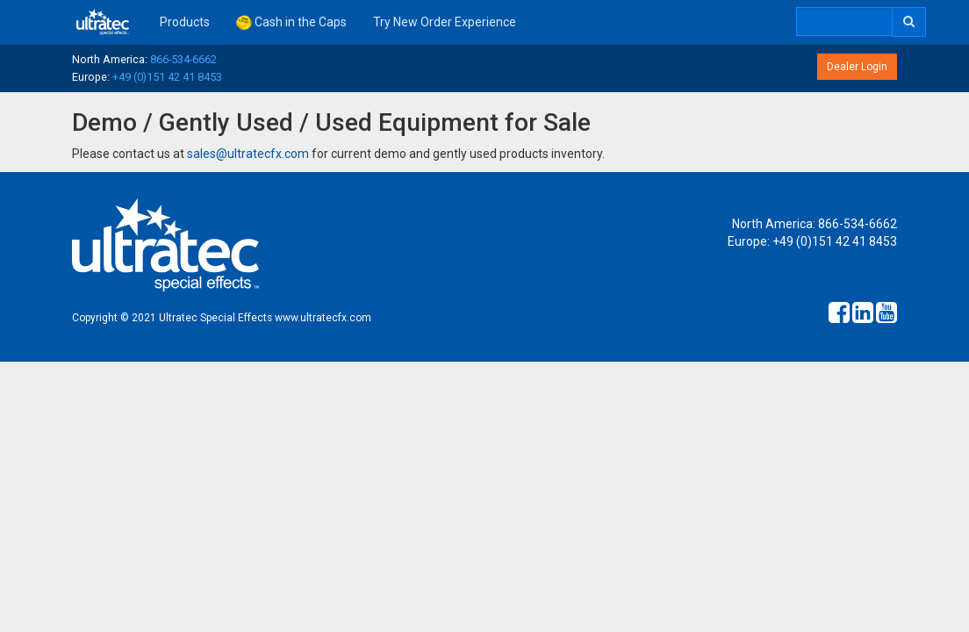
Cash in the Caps (291, 23)
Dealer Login (857, 67)
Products (185, 22)
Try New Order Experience (444, 22)
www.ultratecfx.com (323, 318)
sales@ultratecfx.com (248, 154)
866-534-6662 (183, 59)
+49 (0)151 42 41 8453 (167, 76)
